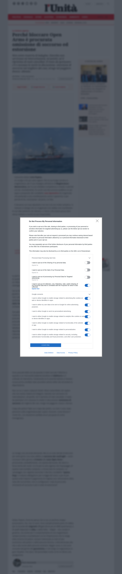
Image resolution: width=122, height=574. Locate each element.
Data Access (61, 353)
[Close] (98, 221)
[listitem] (61, 258)
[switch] (87, 262)
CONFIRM (46, 345)
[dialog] (61, 287)
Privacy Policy (73, 353)
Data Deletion (48, 353)
